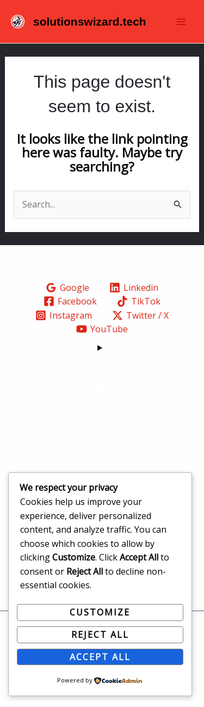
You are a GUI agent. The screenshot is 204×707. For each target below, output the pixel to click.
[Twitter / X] (140, 315)
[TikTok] (139, 301)
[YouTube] (102, 329)
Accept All (100, 657)
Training (102, 428)
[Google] (67, 287)
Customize (100, 612)
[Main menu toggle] (181, 22)
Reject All (100, 635)
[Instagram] (64, 315)
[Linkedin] (134, 287)
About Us (102, 413)
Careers (102, 441)
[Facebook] (70, 301)
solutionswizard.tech (89, 21)
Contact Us (102, 455)
